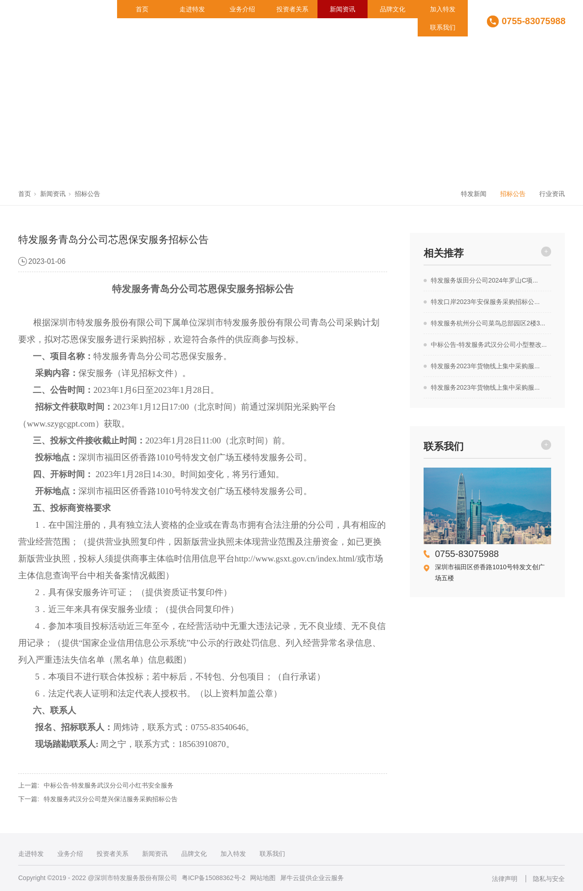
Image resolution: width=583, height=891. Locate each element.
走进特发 (192, 9)
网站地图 (263, 877)
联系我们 (442, 27)
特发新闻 (473, 193)
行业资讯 (552, 193)
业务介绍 (242, 9)
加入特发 (442, 9)
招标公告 (87, 193)
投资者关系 (292, 9)
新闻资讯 (342, 9)
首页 (142, 9)
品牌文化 (392, 9)
